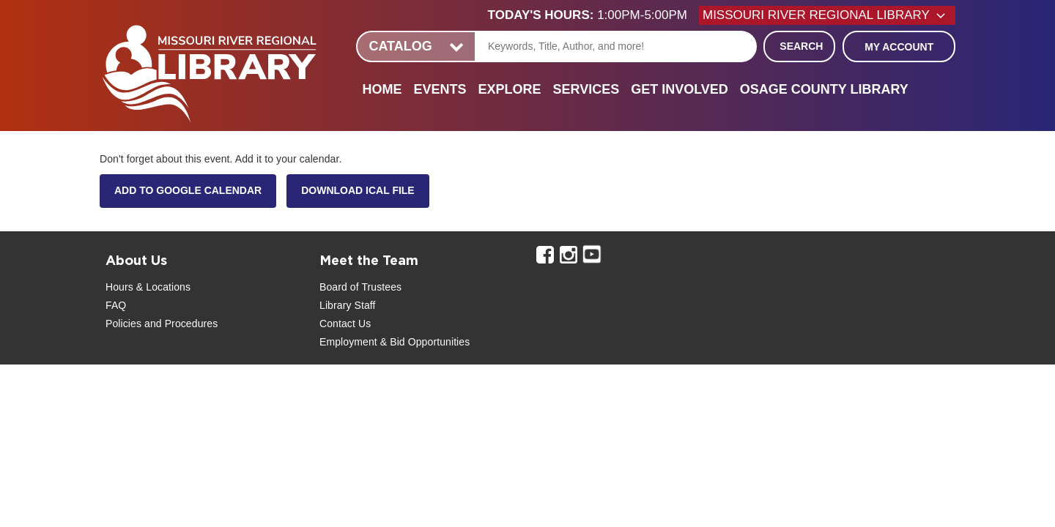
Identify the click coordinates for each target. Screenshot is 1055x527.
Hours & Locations (148, 287)
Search (801, 46)
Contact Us (345, 323)
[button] (593, 15)
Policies (123, 323)
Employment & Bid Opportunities (394, 342)
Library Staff (347, 305)
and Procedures (179, 323)
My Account (899, 47)
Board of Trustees (360, 287)
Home (381, 89)
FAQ (116, 305)
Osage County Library (824, 89)
